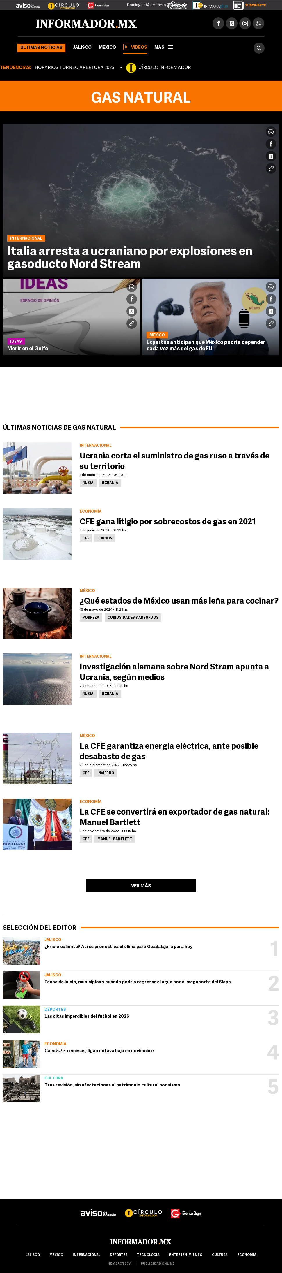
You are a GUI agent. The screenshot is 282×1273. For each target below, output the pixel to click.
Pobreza (91, 618)
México (107, 47)
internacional (86, 1255)
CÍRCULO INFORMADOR (164, 68)
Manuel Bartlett (114, 839)
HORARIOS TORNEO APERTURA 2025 (74, 68)
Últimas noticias (41, 48)
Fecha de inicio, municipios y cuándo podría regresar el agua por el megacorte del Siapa (137, 982)
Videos (135, 47)
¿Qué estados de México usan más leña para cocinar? (179, 601)
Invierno (105, 773)
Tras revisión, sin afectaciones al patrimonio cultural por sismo (112, 1085)
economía (246, 1255)
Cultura (53, 1078)
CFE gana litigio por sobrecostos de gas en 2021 (168, 522)
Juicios (104, 538)
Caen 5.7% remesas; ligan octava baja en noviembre (99, 1051)
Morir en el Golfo (27, 349)
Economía (55, 1044)
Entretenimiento (185, 1255)
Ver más (141, 886)
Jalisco (82, 47)
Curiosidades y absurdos (133, 618)
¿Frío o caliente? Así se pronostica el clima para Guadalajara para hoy (118, 947)
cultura (220, 1255)
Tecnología (148, 1255)
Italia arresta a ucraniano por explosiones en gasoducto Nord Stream (129, 258)
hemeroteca (119, 1263)
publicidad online (157, 1263)
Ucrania (110, 483)
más (163, 47)
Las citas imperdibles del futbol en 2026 (86, 1016)
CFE (86, 538)
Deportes (55, 1010)
